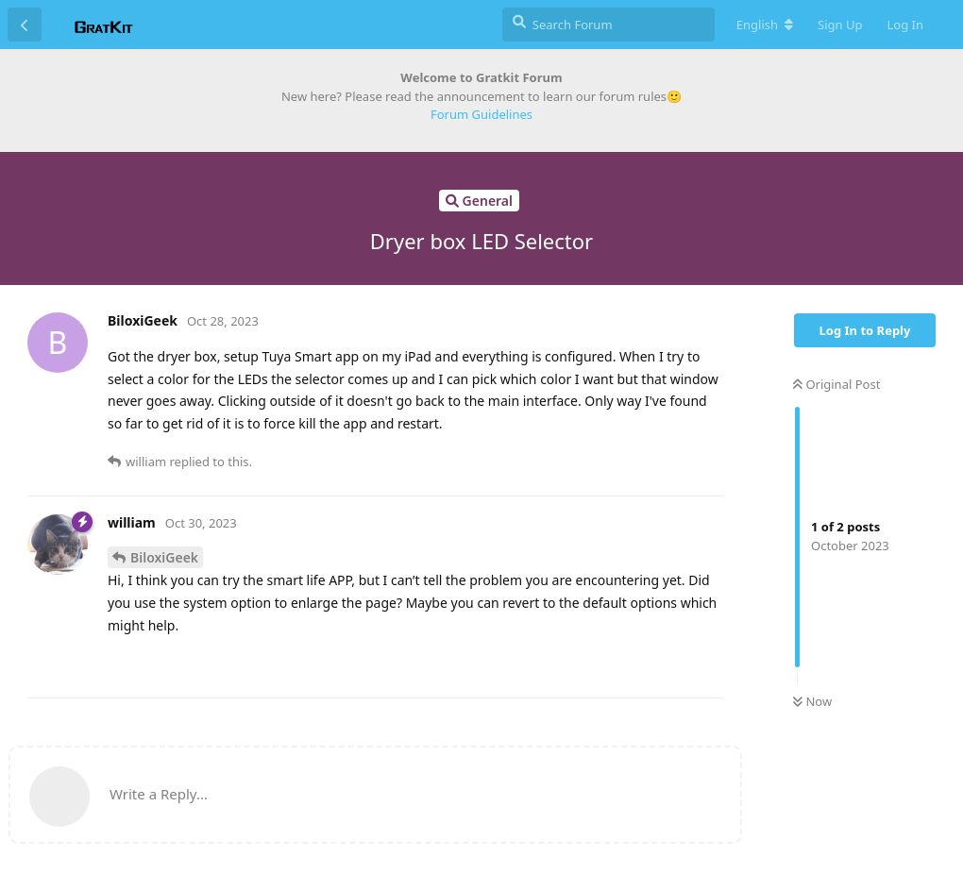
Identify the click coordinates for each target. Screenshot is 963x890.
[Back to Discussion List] (25, 25)
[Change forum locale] (764, 25)
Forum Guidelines (481, 114)
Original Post (836, 384)
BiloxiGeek (164, 557)
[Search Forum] (608, 25)
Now (812, 701)
